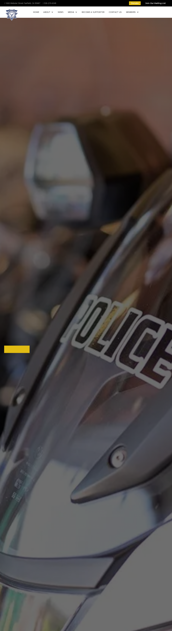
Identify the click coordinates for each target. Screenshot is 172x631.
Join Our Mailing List (155, 3)
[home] (11, 14)
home (36, 12)
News (61, 12)
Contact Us (115, 12)
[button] (48, 12)
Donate (135, 3)
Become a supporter (93, 12)
